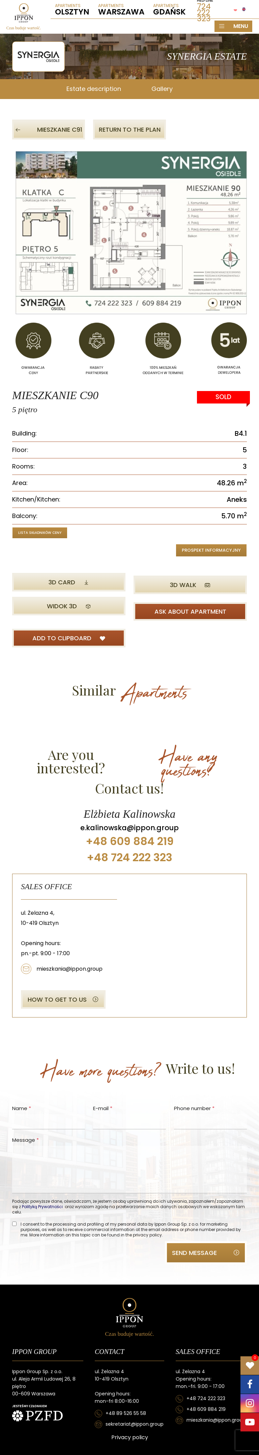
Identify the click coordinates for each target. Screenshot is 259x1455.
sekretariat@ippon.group (135, 1424)
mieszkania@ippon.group (69, 969)
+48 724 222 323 (205, 1398)
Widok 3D (69, 606)
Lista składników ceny (39, 532)
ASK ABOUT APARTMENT (190, 611)
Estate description (93, 89)
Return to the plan (130, 129)
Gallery (162, 89)
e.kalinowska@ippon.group (129, 828)
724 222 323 (204, 12)
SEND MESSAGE (206, 1253)
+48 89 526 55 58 (126, 1413)
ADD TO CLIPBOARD (69, 638)
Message (25, 1139)
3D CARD (69, 582)
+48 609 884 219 (206, 1409)
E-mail (102, 1108)
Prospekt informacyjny (211, 550)
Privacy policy (129, 1437)
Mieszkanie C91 (48, 129)
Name (21, 1108)
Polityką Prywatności (42, 1206)
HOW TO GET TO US (63, 999)
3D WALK (190, 585)
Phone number (194, 1108)
